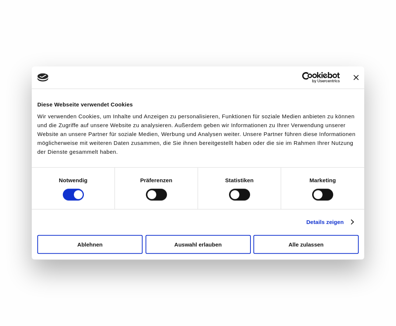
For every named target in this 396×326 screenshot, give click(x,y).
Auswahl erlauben (198, 244)
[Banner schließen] (356, 77)
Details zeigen (325, 222)
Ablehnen (89, 244)
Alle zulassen (306, 244)
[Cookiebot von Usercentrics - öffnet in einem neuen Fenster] (307, 77)
